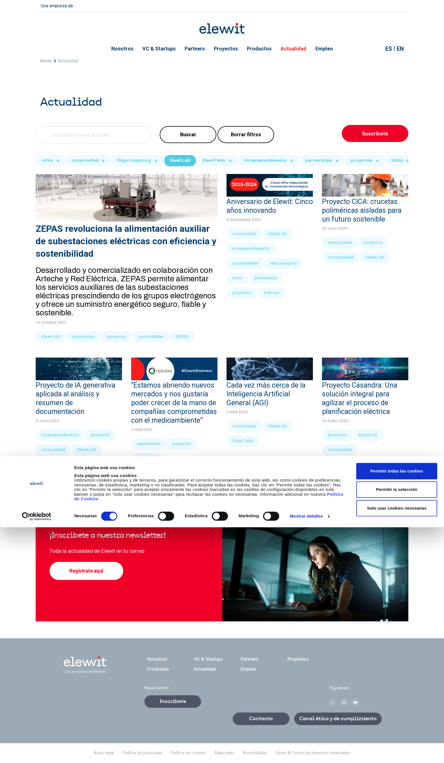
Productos (259, 49)
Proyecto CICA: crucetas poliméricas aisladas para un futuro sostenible (362, 210)
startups (271, 293)
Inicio (46, 60)
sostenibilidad (151, 337)
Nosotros (122, 49)
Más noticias (222, 483)
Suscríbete (375, 134)
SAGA (397, 160)
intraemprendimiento (265, 160)
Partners (195, 49)
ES (388, 48)
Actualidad (293, 49)
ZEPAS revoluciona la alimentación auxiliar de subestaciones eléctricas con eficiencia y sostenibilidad (126, 241)
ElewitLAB (180, 160)
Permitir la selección (396, 725)
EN (400, 48)
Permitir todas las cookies (396, 706)
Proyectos (226, 49)
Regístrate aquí (86, 571)
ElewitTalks (213, 160)
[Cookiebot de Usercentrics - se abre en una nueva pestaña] (36, 752)
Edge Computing (134, 160)
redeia (86, 5)
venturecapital (283, 263)
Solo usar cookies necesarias (396, 743)
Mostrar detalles (306, 751)
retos (47, 160)
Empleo (324, 49)
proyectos (361, 160)
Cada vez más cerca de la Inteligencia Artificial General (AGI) (266, 394)
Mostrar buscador (375, 49)
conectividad (85, 160)
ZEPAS (182, 337)
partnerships (319, 160)
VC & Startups (159, 49)
